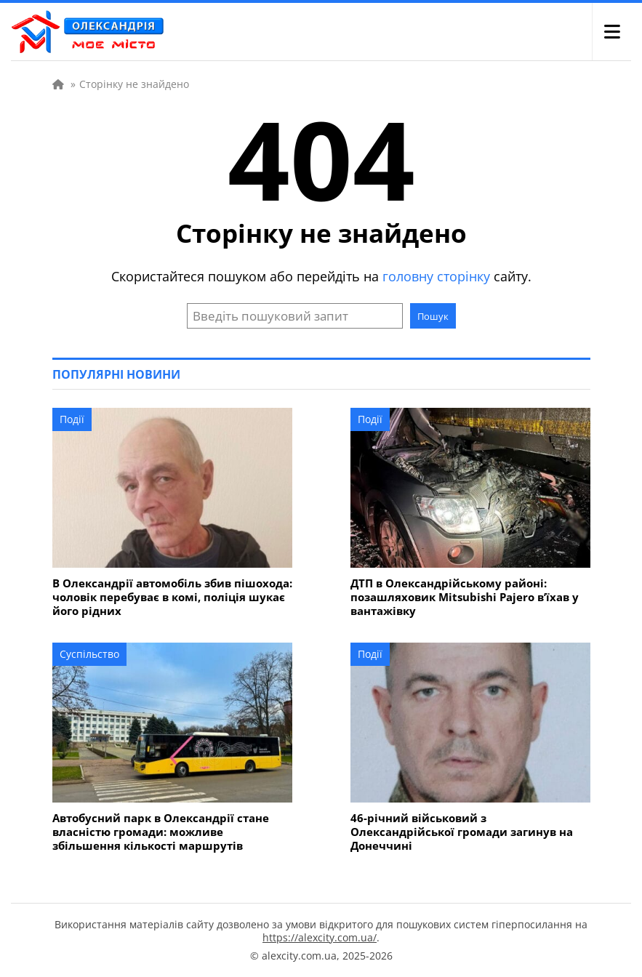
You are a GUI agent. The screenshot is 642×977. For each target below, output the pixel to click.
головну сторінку (436, 276)
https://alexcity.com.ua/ (319, 937)
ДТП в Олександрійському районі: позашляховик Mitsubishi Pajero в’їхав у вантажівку (464, 597)
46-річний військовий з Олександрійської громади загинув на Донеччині (461, 832)
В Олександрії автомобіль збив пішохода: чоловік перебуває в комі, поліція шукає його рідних (172, 597)
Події (72, 419)
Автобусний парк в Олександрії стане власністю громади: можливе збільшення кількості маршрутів (160, 832)
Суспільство (89, 654)
